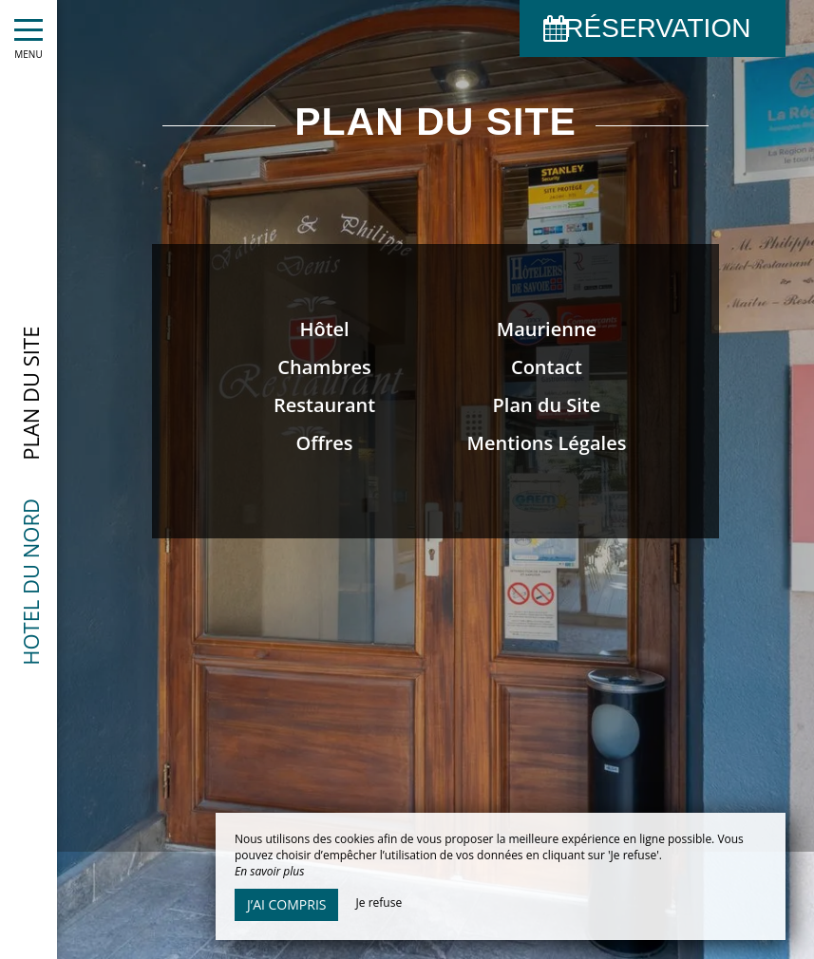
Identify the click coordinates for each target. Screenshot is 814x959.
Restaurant (324, 405)
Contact (546, 367)
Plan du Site (547, 405)
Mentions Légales (546, 443)
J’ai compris (286, 904)
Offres (324, 443)
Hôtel (324, 329)
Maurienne (546, 329)
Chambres (323, 367)
